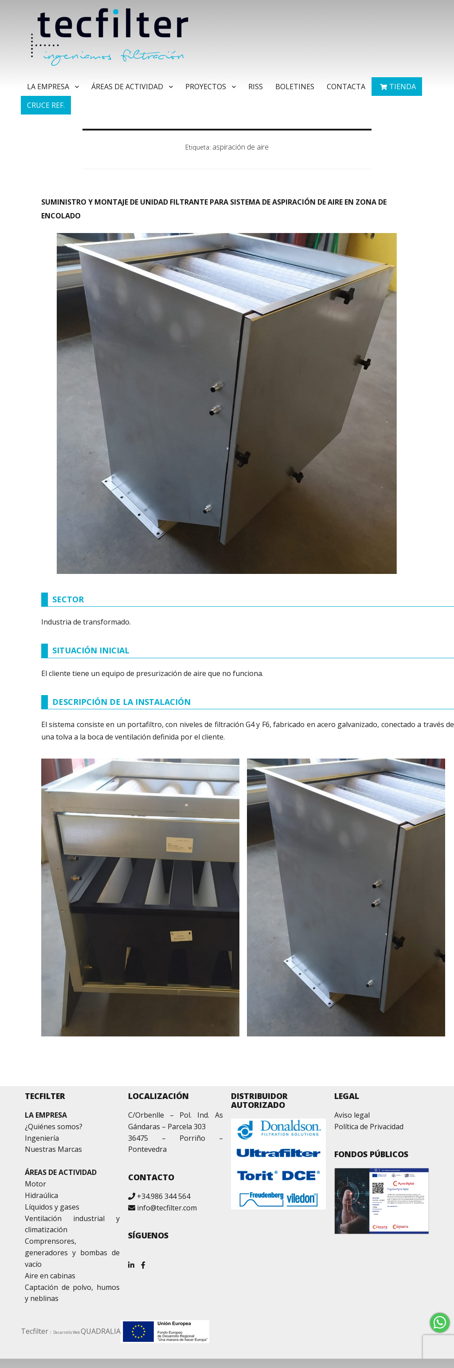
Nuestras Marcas (53, 1149)
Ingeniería (42, 1138)
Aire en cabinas (50, 1276)
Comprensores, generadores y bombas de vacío (72, 1252)
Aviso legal (352, 1115)
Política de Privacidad (368, 1126)
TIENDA (402, 86)
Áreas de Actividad (127, 86)
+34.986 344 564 (163, 1196)
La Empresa (48, 86)
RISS (255, 86)
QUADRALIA (101, 1331)
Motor (35, 1184)
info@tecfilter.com (167, 1208)
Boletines (294, 86)
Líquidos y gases (52, 1207)
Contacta (346, 86)
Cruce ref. (46, 105)
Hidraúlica (41, 1195)
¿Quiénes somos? (53, 1126)
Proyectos (205, 86)
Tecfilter (34, 1331)
